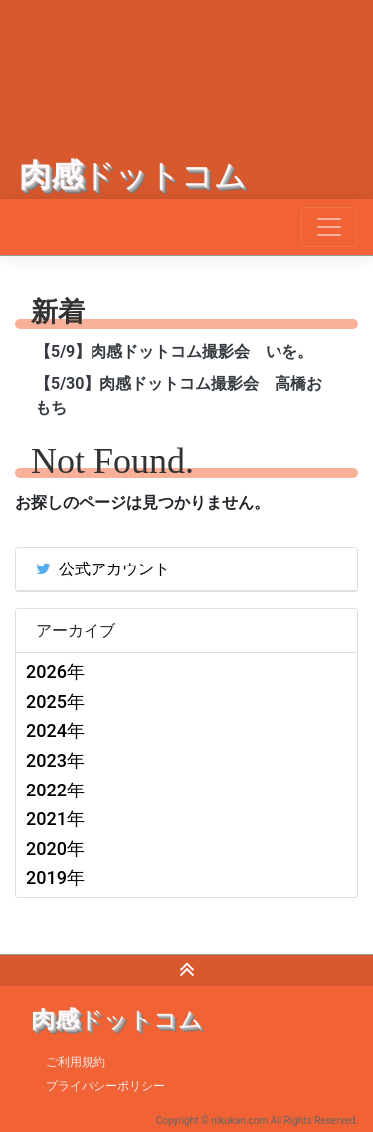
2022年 (55, 790)
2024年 (55, 730)
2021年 (55, 818)
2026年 (55, 671)
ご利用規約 (75, 1062)
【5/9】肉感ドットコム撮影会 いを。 (174, 351)
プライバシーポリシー (105, 1086)
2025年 (55, 701)
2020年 (55, 848)
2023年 (55, 760)
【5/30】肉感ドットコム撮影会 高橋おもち (178, 395)
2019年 (55, 877)
